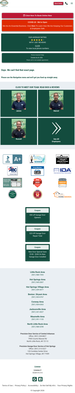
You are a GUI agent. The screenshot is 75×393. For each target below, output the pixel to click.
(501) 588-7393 (37, 275)
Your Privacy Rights (64, 385)
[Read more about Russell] (18, 131)
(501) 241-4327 (37, 312)
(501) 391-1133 (37, 319)
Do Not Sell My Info (47, 385)
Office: (37, 336)
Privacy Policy (20, 385)
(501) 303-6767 (37, 297)
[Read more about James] (18, 103)
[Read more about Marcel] (56, 103)
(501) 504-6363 (37, 304)
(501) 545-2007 (37, 282)
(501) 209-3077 (37, 290)
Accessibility (33, 385)
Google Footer (34, 379)
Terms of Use (7, 385)
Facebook (40, 379)
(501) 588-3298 (37, 327)
